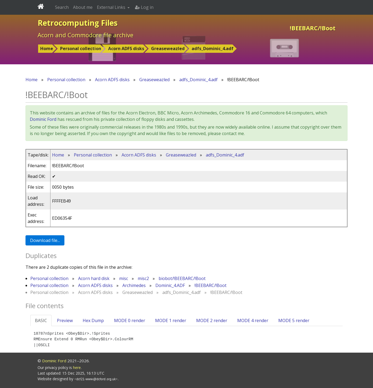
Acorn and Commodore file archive (85, 35)
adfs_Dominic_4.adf (212, 48)
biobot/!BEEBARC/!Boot (182, 278)
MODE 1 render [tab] (170, 320)
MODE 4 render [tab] (252, 320)
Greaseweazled (168, 48)
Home (46, 48)
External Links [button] (111, 7)
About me (83, 7)
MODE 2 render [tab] (211, 320)
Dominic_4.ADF (170, 285)
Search (62, 7)
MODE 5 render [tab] (293, 320)
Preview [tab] (65, 320)
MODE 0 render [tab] (129, 320)
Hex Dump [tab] (93, 320)
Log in (144, 7)
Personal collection (80, 48)
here (77, 367)
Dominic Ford (43, 119)
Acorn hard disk (93, 278)
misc (123, 278)
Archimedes (134, 285)
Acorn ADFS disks (126, 48)
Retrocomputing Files (78, 23)
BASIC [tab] (41, 320)
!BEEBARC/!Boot (210, 285)
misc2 (143, 278)
